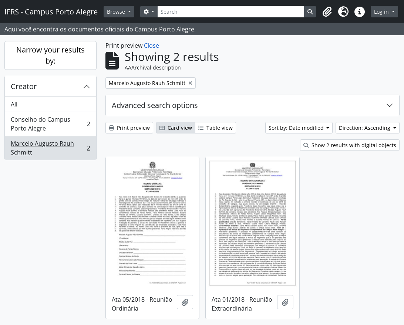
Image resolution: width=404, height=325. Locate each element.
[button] (327, 12)
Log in (382, 11)
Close (151, 45)
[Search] (230, 11)
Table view (215, 127)
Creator (24, 86)
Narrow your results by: (50, 55)
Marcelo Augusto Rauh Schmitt (50, 147)
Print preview (129, 127)
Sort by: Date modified (297, 127)
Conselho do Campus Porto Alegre (50, 123)
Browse (117, 11)
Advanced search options (155, 105)
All (14, 104)
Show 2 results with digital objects (349, 145)
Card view (175, 127)
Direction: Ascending (365, 127)
